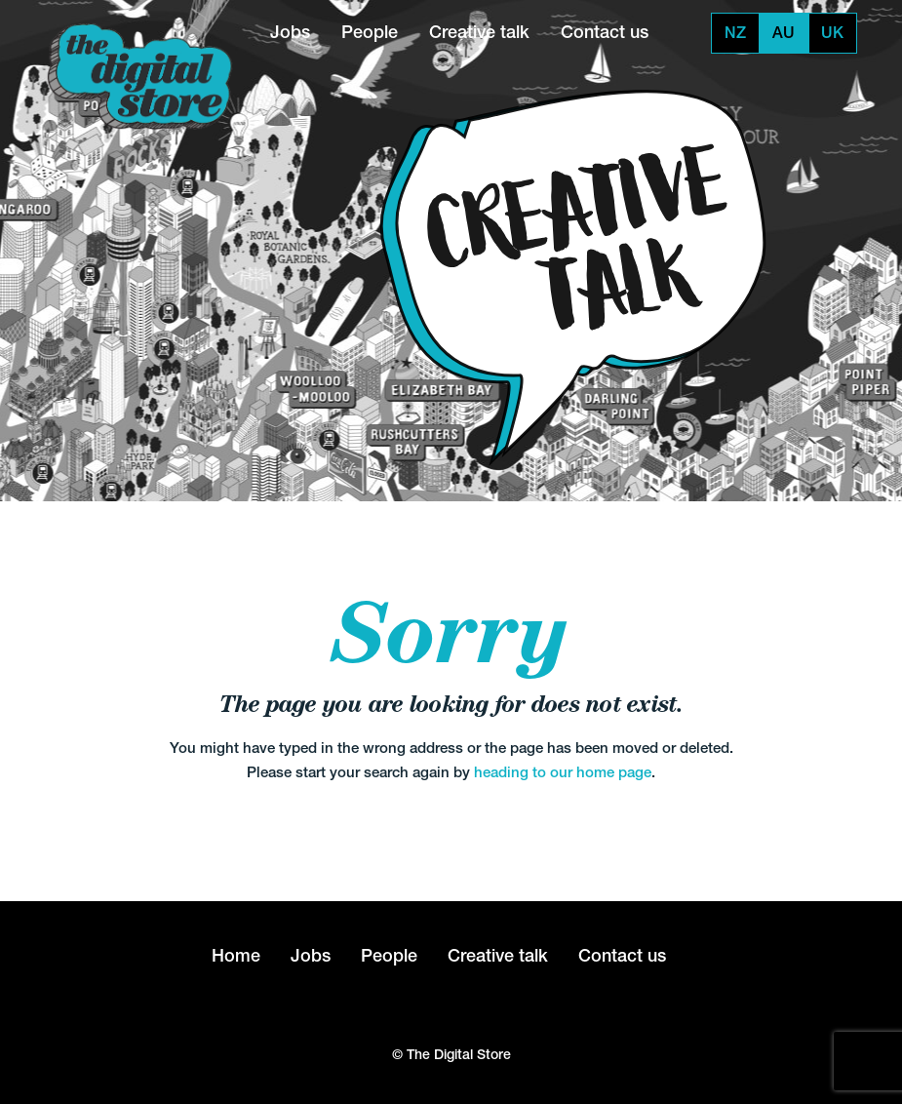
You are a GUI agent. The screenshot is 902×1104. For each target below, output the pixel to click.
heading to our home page (562, 772)
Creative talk (479, 31)
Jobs (290, 31)
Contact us (604, 31)
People (369, 31)
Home (236, 955)
